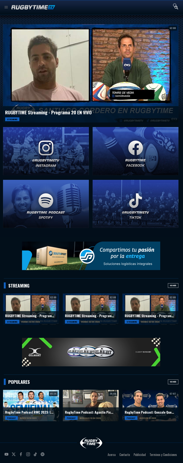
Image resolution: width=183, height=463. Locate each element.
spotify (43, 455)
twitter (14, 455)
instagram (28, 455)
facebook (21, 455)
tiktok (35, 455)
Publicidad (140, 454)
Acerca (112, 454)
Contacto (124, 454)
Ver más (173, 285)
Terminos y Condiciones (163, 454)
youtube (7, 455)
